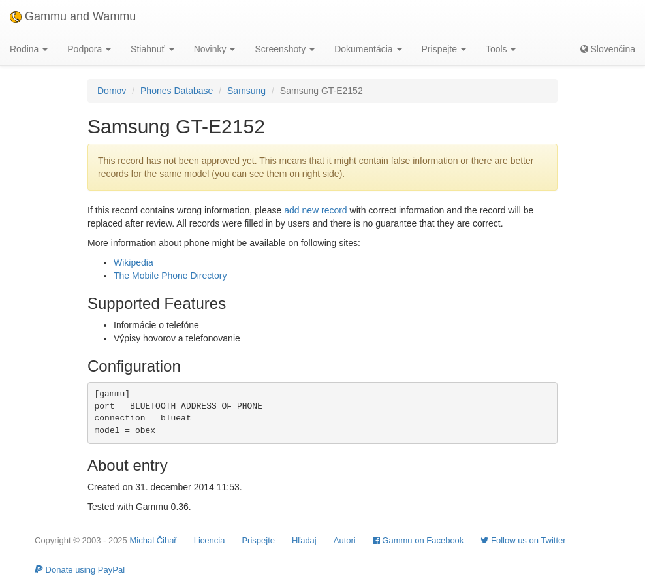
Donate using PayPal (80, 570)
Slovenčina (607, 49)
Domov (111, 91)
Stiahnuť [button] (152, 49)
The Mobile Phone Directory (170, 275)
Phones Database (176, 91)
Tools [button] (501, 49)
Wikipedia (133, 262)
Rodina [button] (29, 49)
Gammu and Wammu (73, 16)
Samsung (246, 91)
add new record (315, 210)
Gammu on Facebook (418, 540)
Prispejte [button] (444, 49)
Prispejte (258, 540)
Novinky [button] (215, 49)
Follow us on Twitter (522, 540)
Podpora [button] (89, 49)
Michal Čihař (152, 540)
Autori (345, 540)
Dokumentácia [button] (367, 49)
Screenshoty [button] (285, 49)
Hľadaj (304, 540)
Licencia (209, 540)
